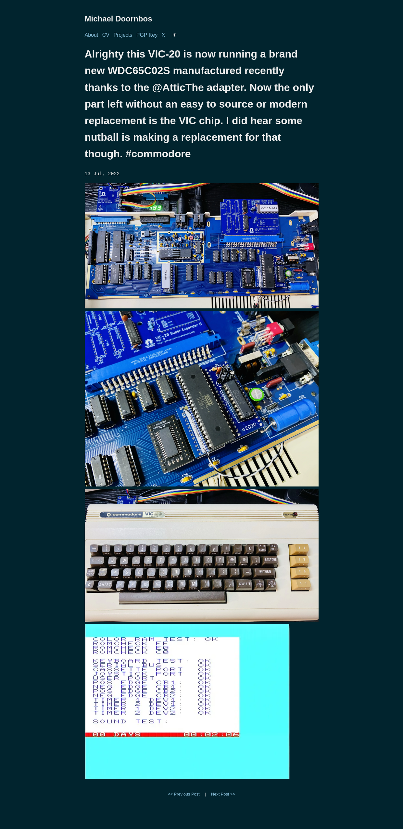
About (91, 35)
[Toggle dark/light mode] (174, 35)
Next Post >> (223, 793)
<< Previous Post (183, 793)
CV (105, 35)
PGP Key (147, 35)
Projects (122, 35)
